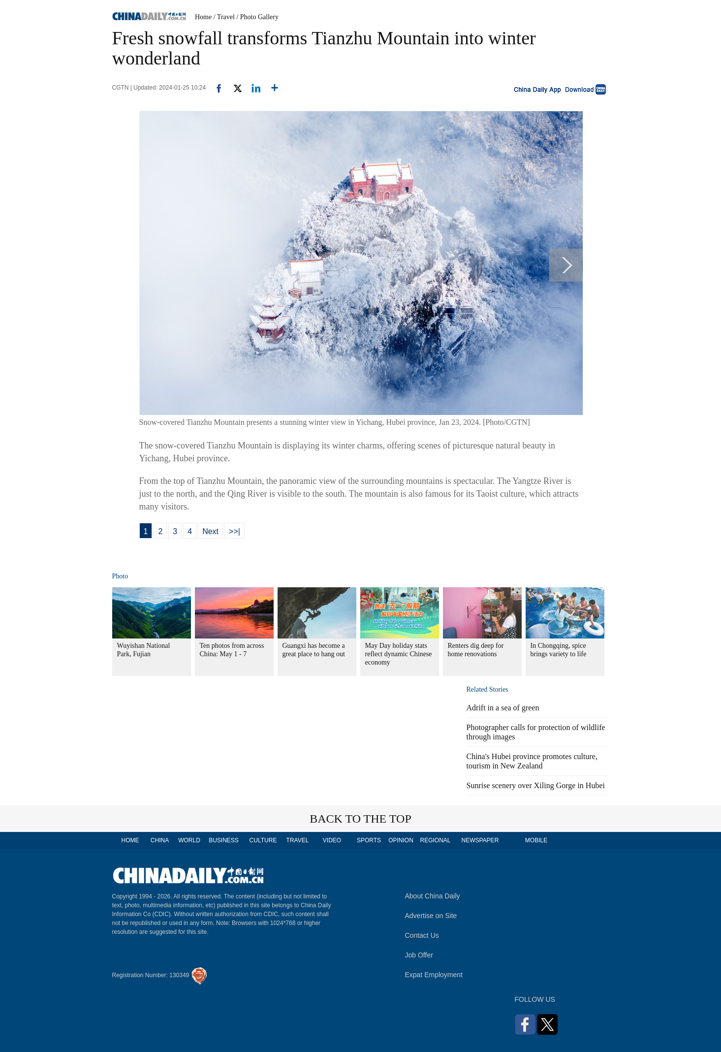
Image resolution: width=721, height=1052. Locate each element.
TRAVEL (297, 840)
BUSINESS (224, 840)
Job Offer (419, 955)
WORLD (189, 840)
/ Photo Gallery (257, 17)
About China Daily (432, 896)
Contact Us (422, 935)
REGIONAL (435, 840)
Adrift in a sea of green (503, 707)
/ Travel (224, 17)
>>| (234, 531)
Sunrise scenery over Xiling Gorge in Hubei (536, 785)
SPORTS (369, 840)
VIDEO (332, 840)
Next (210, 531)
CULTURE (263, 840)
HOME (130, 840)
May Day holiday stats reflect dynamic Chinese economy (398, 654)
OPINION (400, 840)
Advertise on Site (431, 916)
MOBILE (536, 840)
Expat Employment (434, 975)
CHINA (160, 840)
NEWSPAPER (480, 840)
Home (203, 17)
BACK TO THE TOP (360, 818)
